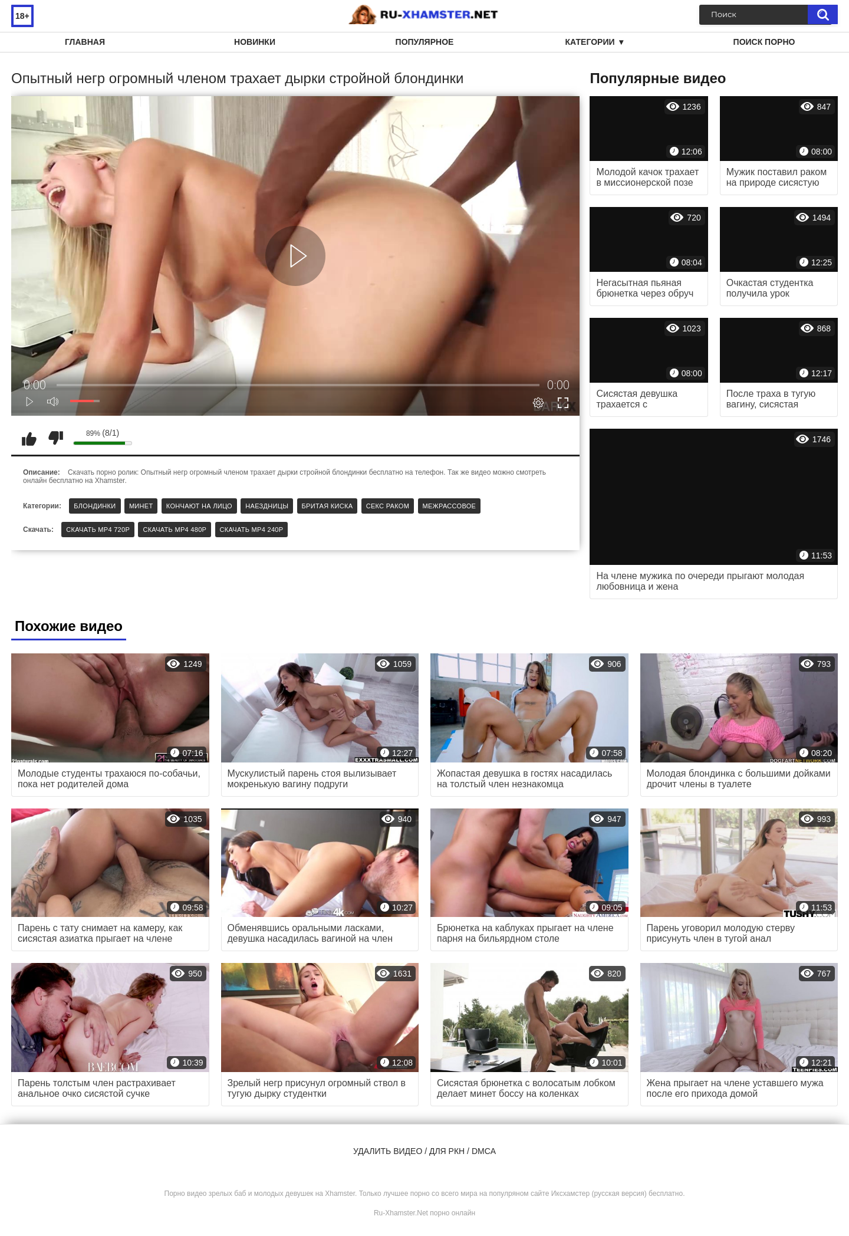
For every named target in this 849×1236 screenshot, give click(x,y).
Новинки (254, 42)
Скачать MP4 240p (252, 529)
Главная (85, 42)
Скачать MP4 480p (174, 529)
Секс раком (388, 505)
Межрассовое (449, 505)
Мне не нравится (55, 438)
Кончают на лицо (199, 505)
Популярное (425, 42)
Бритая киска (327, 505)
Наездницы (266, 505)
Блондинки (95, 505)
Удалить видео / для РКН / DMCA (424, 1151)
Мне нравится (29, 438)
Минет (141, 505)
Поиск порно (764, 42)
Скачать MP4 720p (98, 529)
